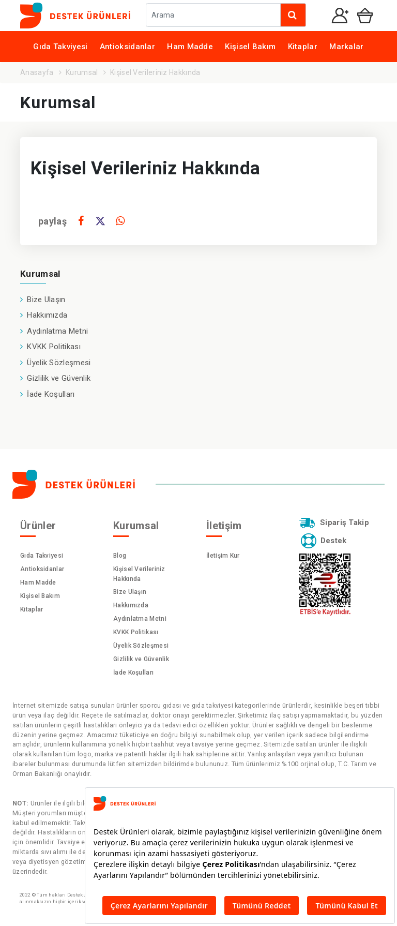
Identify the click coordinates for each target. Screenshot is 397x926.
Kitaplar (302, 46)
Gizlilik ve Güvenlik (58, 378)
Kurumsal (82, 72)
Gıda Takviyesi (60, 46)
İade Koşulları (50, 394)
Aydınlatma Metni (57, 331)
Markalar (346, 46)
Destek (322, 540)
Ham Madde (190, 46)
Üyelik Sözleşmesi (58, 362)
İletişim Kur (223, 555)
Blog (119, 555)
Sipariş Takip (333, 522)
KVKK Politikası (54, 346)
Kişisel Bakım (250, 46)
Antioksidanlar (127, 46)
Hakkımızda (47, 315)
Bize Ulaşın (46, 299)
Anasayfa (36, 72)
